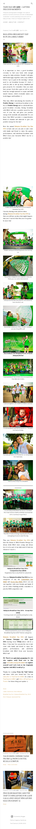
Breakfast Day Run (8, 694)
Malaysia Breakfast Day (20, 694)
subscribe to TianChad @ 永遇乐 (13, 677)
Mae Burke (23, 820)
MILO (29, 694)
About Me (12, 22)
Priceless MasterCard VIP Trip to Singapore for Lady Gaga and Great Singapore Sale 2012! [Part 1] (17, 797)
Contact (20, 22)
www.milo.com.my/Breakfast (16, 663)
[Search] (32, 3)
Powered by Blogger (18, 816)
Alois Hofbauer (18, 691)
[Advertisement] (18, 160)
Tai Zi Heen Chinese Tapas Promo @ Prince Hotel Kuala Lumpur (16, 758)
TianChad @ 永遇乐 (9, 679)
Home (5, 22)
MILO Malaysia (7, 697)
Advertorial (10, 691)
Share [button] (4, 688)
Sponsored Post (16, 697)
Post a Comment (12, 764)
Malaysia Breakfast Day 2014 (20, 540)
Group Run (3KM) (16, 582)
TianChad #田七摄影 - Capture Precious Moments (16, 8)
